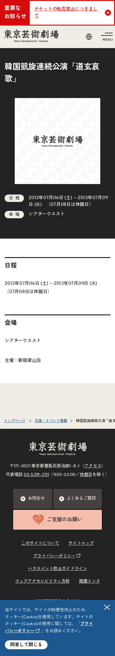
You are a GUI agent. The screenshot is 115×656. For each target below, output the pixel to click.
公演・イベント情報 (51, 421)
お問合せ (33, 498)
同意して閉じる (26, 644)
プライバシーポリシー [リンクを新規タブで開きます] (54, 556)
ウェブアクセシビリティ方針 (42, 581)
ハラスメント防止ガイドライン (57, 569)
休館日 (86, 475)
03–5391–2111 (36, 475)
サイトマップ (81, 543)
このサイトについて (40, 543)
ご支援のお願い (57, 520)
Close (108, 12)
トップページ (14, 421)
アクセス (92, 466)
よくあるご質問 (77, 498)
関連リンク (89, 581)
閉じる (107, 607)
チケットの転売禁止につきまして (66, 12)
